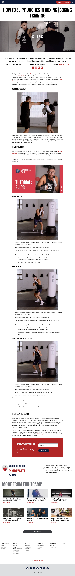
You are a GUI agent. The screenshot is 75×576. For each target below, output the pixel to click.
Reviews (2, 545)
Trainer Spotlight (16, 553)
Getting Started (53, 547)
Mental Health (28, 548)
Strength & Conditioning (17, 548)
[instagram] (34, 568)
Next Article (37, 531)
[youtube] (37, 568)
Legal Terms (34, 572)
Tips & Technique (16, 551)
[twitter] (27, 568)
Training (15, 543)
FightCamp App (41, 433)
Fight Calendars (41, 545)
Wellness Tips (27, 545)
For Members (53, 543)
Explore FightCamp (63, 2)
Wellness (27, 543)
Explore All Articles (37, 560)
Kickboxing (15, 545)
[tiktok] (44, 568)
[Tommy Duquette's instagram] (15, 475)
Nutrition (27, 550)
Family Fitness (28, 547)
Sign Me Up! (43, 450)
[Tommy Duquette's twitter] (10, 475)
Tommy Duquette (64, 64)
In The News (40, 547)
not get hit (21, 75)
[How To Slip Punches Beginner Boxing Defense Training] (37, 179)
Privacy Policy (40, 572)
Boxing (14, 547)
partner (46, 424)
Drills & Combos (16, 550)
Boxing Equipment (5, 543)
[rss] (48, 568)
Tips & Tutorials (3, 547)
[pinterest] (41, 568)
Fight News (40, 543)
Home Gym (3, 548)
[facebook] (31, 568)
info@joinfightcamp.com (67, 545)
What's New (52, 545)
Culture (39, 548)
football (30, 74)
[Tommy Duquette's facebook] (13, 475)
